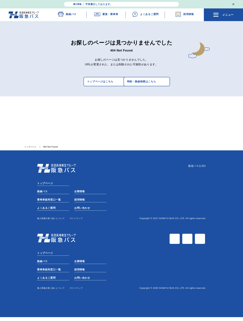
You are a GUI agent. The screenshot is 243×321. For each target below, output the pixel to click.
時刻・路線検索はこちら (144, 82)
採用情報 (80, 201)
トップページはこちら (89, 82)
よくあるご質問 (47, 210)
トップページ (45, 184)
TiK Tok (200, 241)
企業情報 (80, 192)
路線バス (42, 192)
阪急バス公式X (196, 167)
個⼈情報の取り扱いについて (52, 220)
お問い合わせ (82, 210)
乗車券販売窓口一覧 (49, 201)
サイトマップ (79, 220)
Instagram (187, 241)
